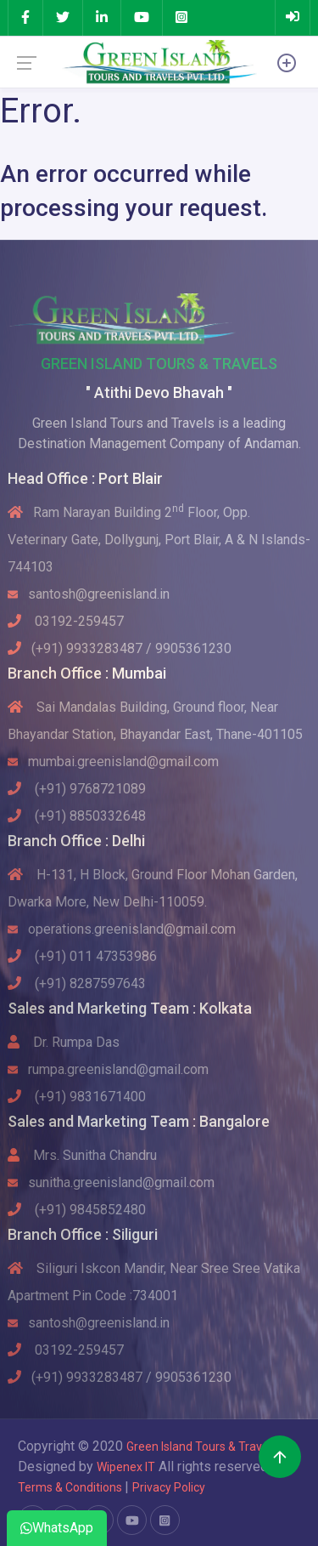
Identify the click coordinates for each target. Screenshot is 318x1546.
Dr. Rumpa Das (64, 1042)
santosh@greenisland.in (89, 594)
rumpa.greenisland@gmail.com (108, 1069)
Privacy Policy (168, 1487)
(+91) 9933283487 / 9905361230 (120, 648)
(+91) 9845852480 (77, 1210)
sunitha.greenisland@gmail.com (111, 1182)
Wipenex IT (126, 1467)
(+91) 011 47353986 (82, 956)
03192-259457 (66, 621)
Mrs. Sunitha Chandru (82, 1155)
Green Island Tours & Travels (201, 1446)
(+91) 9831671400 (77, 1096)
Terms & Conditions (71, 1487)
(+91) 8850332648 (77, 816)
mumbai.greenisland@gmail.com (113, 761)
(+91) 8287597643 (77, 983)
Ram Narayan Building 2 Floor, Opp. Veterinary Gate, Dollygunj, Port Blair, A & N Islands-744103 (159, 539)
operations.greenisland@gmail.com (122, 929)
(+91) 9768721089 (77, 789)
